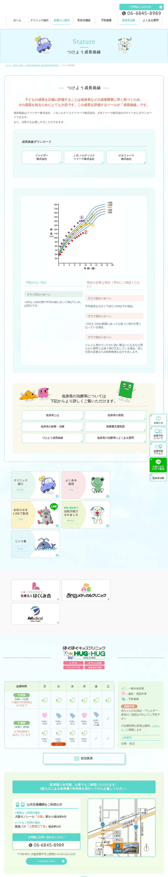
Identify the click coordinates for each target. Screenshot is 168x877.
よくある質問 (91, 856)
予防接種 (12, 856)
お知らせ (128, 856)
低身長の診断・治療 (52, 430)
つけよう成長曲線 (52, 441)
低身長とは (52, 418)
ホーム (11, 851)
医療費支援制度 (115, 430)
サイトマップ (14, 860)
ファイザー (42, 161)
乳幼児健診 (129, 851)
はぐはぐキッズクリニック (82, 872)
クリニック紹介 (53, 851)
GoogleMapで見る (46, 812)
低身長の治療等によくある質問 (115, 441)
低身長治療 (51, 856)
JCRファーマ (126, 161)
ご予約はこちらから (140, 7)
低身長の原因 (115, 418)
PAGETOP (84, 832)
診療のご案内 (91, 851)
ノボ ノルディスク (84, 161)
